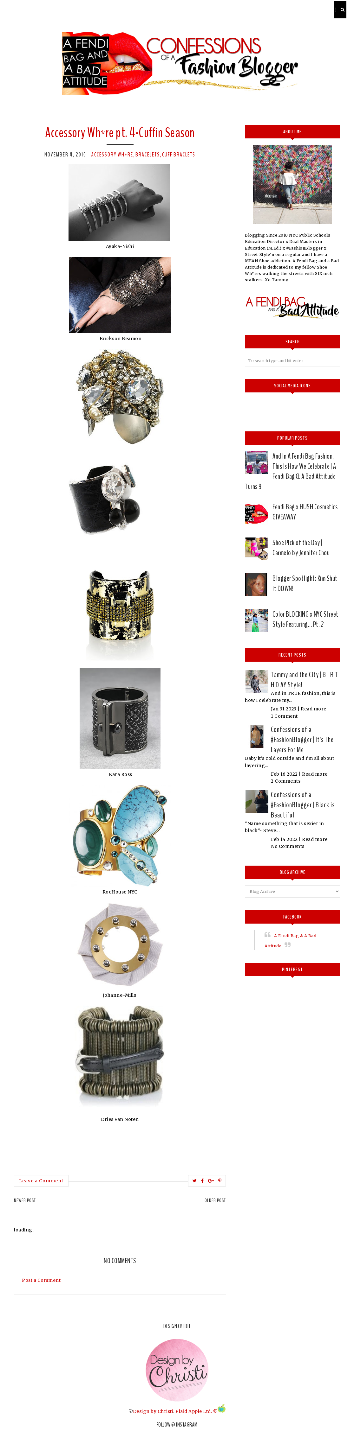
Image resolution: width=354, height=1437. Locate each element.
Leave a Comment (41, 1181)
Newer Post (25, 1200)
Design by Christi (153, 1411)
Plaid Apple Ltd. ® (196, 1411)
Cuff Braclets (178, 154)
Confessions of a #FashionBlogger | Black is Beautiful (303, 805)
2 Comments (285, 781)
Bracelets (147, 154)
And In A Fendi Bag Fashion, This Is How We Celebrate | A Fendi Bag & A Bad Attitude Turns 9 (290, 471)
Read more (313, 709)
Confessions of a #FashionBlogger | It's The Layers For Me (302, 739)
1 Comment (284, 716)
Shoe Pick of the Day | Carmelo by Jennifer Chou (301, 547)
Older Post (215, 1200)
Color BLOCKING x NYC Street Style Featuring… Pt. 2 (305, 619)
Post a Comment (41, 1280)
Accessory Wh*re (112, 154)
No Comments (288, 846)
